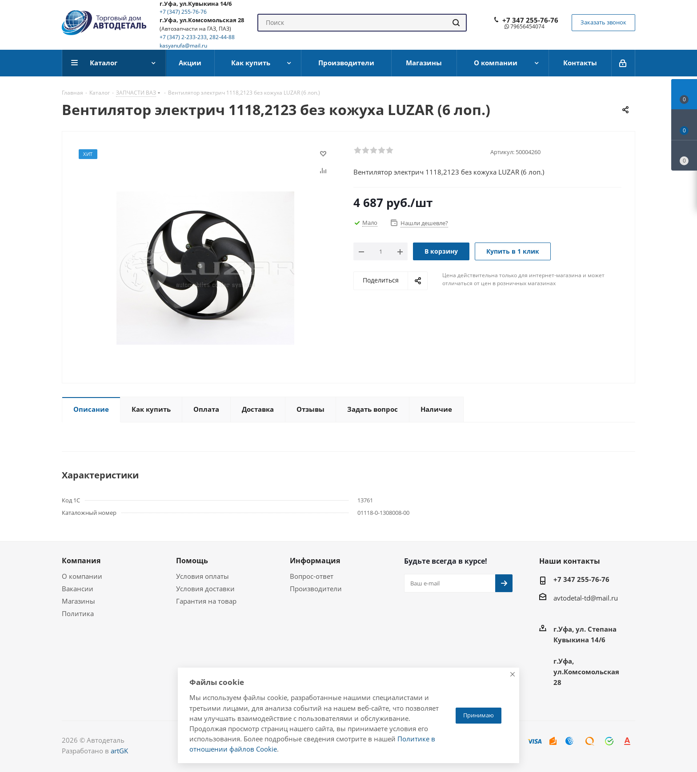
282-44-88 (222, 37)
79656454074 (525, 26)
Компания (81, 560)
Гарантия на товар (206, 601)
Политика (78, 613)
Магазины (78, 601)
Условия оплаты (202, 576)
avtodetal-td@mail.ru (585, 597)
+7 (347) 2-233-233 (183, 37)
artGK (119, 750)
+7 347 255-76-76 (530, 20)
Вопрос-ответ (311, 576)
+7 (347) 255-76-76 (183, 12)
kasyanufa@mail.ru (183, 45)
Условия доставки (205, 588)
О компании (82, 576)
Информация (315, 560)
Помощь (192, 560)
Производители (316, 588)
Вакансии (77, 588)
